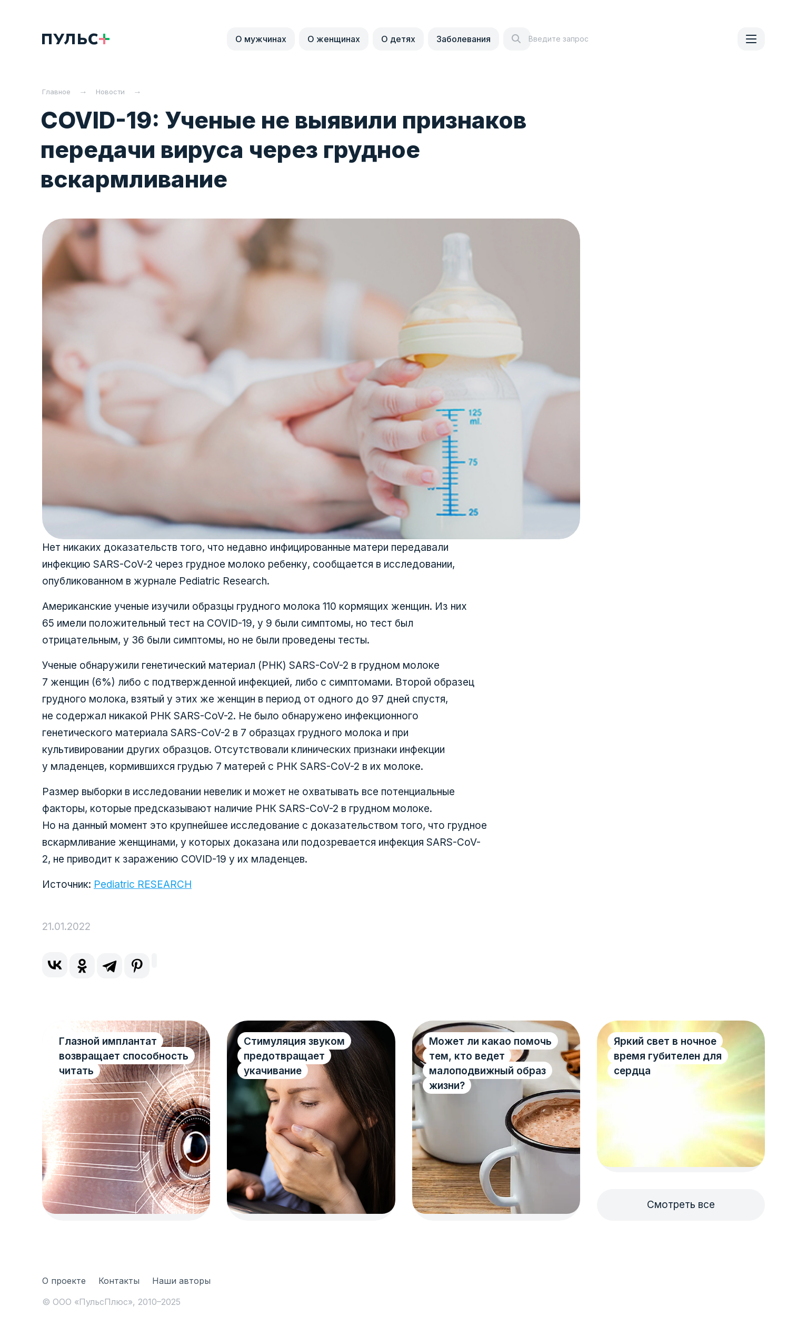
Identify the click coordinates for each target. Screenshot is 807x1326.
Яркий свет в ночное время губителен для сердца (668, 1056)
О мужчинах (260, 39)
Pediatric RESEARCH (143, 884)
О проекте (64, 1280)
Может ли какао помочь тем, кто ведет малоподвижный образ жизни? (490, 1063)
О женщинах (333, 39)
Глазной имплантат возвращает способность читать (110, 1056)
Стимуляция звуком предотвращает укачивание (294, 1056)
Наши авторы (181, 1280)
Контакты (119, 1280)
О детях (398, 39)
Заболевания (463, 39)
